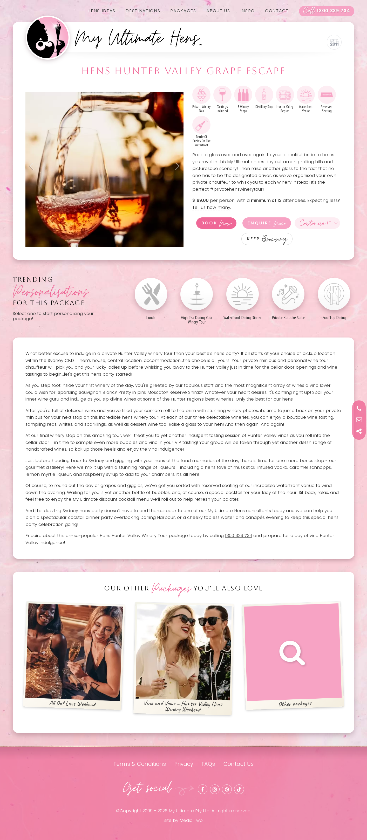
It (316, 223)
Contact (277, 11)
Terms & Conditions (139, 764)
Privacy (183, 764)
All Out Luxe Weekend (74, 655)
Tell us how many (211, 207)
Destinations (143, 11)
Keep (267, 239)
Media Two (191, 820)
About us (218, 11)
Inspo (247, 11)
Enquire (267, 223)
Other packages (293, 655)
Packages (183, 11)
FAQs (208, 764)
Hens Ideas (101, 11)
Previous (33, 166)
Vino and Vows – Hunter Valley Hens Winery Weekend (183, 659)
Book (216, 223)
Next (176, 166)
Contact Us (238, 764)
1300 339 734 (326, 11)
